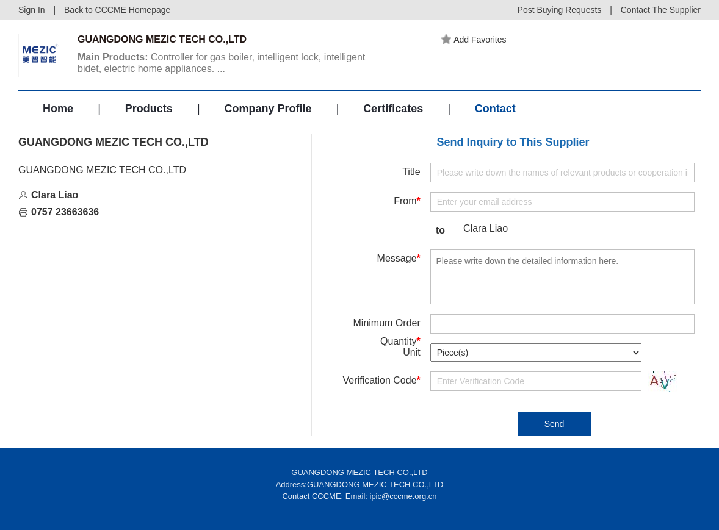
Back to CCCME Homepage (117, 10)
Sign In (31, 10)
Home (58, 108)
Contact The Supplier (661, 10)
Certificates (393, 108)
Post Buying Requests (560, 10)
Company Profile (267, 108)
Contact (495, 108)
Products (149, 108)
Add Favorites (473, 39)
